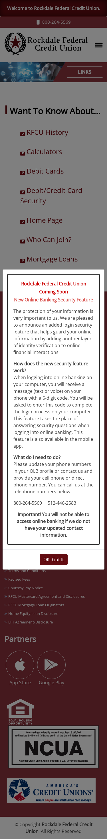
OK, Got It (53, 559)
